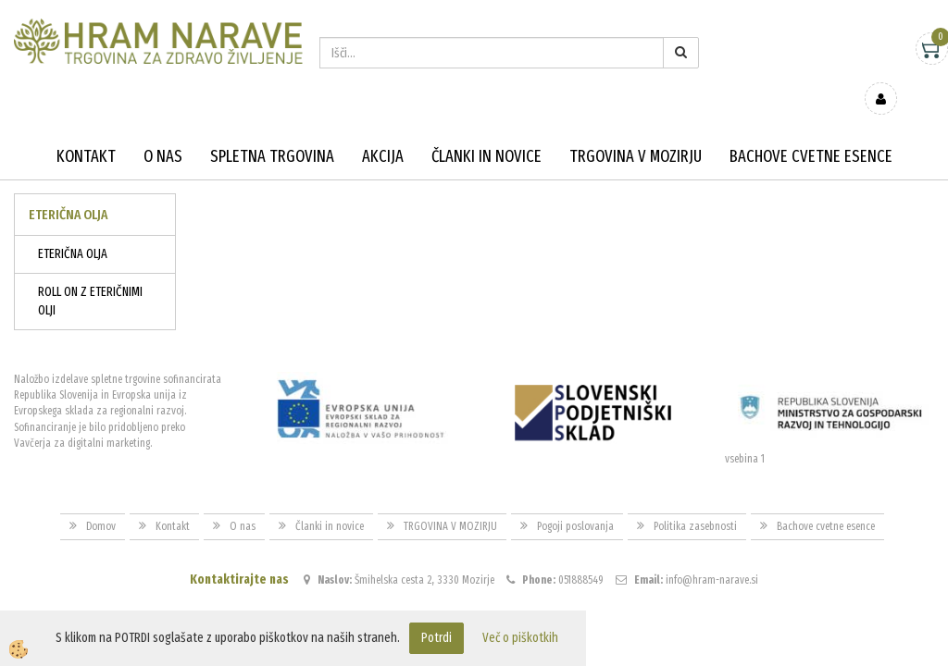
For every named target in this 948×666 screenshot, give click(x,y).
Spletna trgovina (272, 129)
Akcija (383, 129)
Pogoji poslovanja (575, 499)
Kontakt (86, 129)
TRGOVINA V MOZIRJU (635, 129)
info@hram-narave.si (712, 553)
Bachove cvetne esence (811, 129)
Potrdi (436, 638)
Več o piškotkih (520, 638)
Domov (101, 499)
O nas (162, 129)
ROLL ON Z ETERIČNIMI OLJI (90, 274)
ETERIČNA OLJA (72, 227)
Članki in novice (486, 129)
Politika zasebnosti (695, 499)
